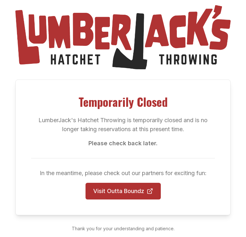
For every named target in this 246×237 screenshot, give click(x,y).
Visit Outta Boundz (123, 191)
